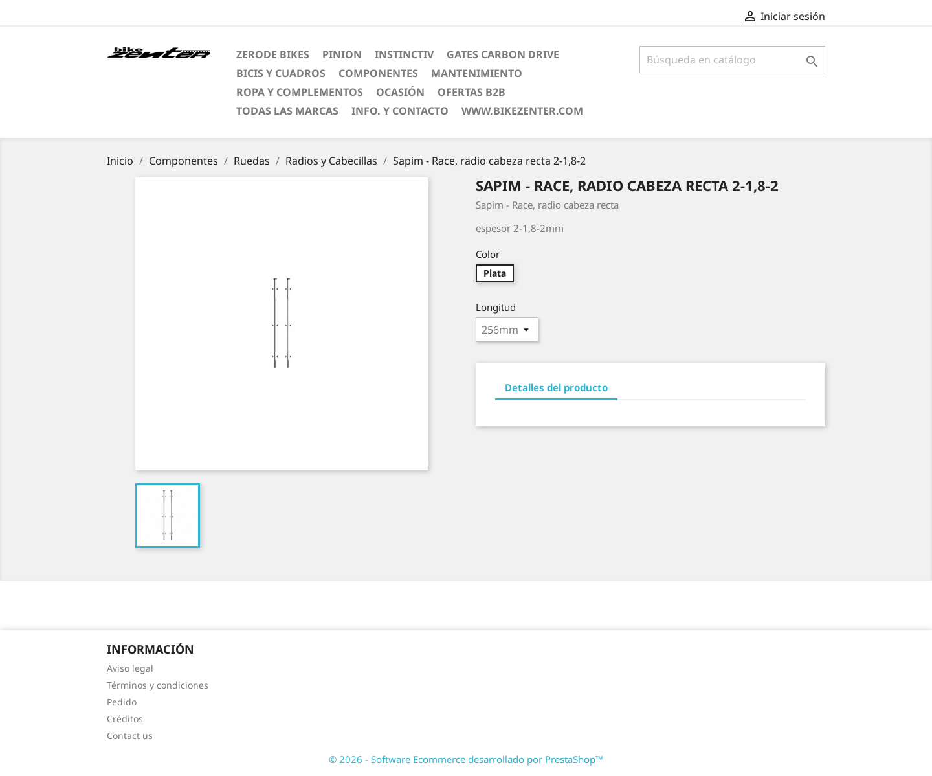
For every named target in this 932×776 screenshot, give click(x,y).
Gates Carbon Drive (503, 54)
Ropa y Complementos (299, 92)
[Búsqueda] (732, 59)
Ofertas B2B (471, 92)
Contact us (130, 735)
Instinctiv (404, 54)
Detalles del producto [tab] (556, 387)
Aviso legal (130, 668)
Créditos (125, 719)
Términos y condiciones (157, 685)
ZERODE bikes (272, 54)
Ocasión (400, 92)
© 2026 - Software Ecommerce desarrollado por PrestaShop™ (466, 759)
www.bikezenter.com (522, 111)
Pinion (342, 54)
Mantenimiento (476, 73)
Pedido (122, 702)
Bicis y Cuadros (281, 73)
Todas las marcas (287, 111)
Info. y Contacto (400, 111)
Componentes (378, 73)
